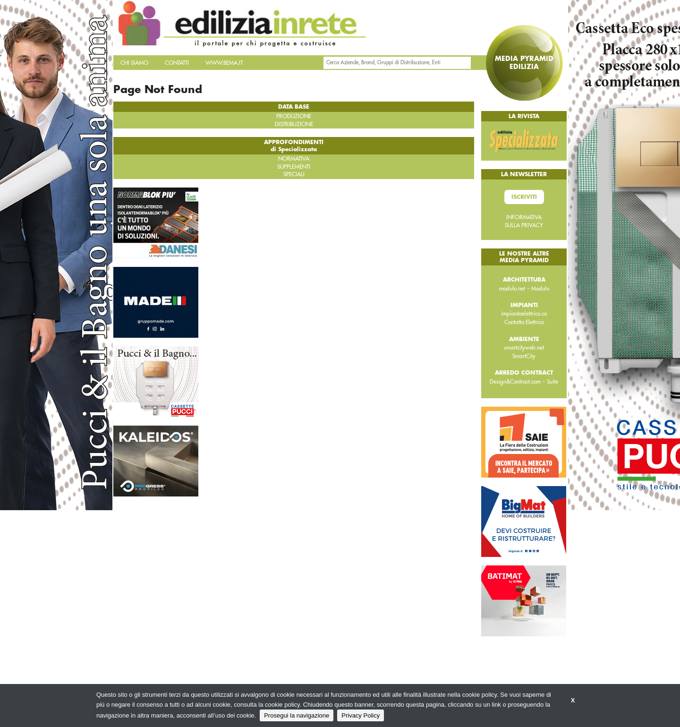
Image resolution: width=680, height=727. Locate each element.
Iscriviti (524, 197)
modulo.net (512, 288)
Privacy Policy (360, 715)
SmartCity (524, 356)
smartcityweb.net (524, 348)
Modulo (540, 288)
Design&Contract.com (515, 382)
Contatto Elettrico (524, 322)
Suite (552, 382)
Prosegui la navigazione (296, 715)
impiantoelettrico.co (524, 313)
